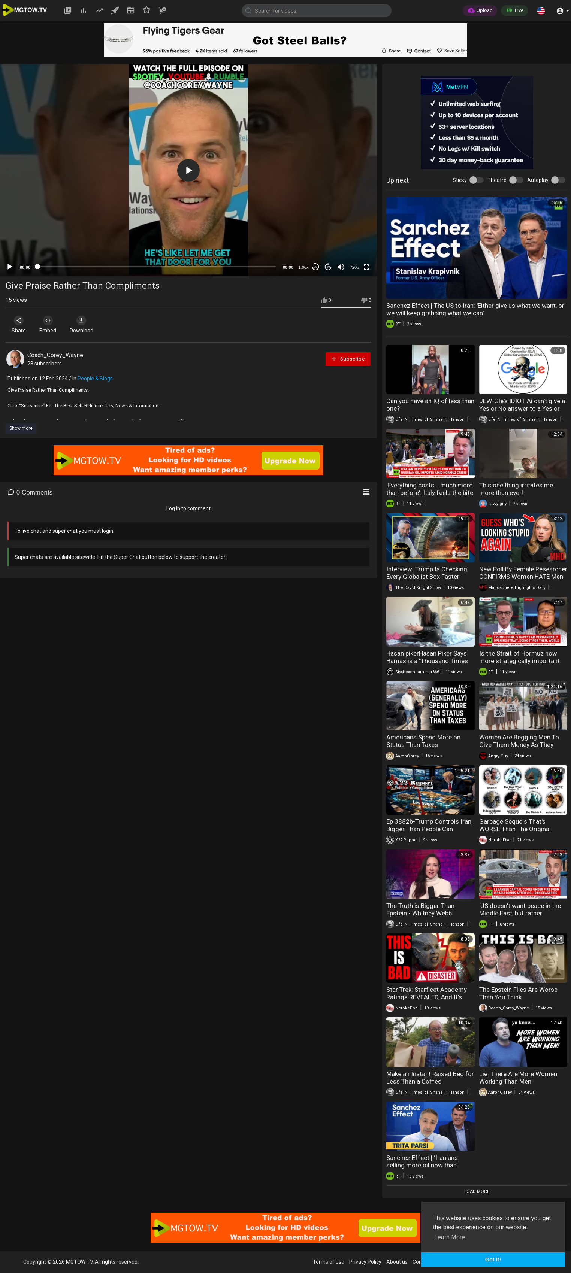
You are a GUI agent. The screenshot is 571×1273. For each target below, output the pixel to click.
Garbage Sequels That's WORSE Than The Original (515, 825)
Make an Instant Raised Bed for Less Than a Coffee (430, 1077)
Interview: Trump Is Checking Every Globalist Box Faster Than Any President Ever (426, 576)
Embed (49, 325)
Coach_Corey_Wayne (55, 355)
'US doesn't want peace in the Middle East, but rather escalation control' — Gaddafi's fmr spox (522, 917)
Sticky (460, 180)
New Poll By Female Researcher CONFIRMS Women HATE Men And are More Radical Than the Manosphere (523, 580)
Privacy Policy (365, 1262)
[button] (541, 10)
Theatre (497, 180)
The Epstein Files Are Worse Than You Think (518, 993)
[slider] (156, 266)
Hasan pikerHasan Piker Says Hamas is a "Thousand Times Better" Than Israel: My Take (427, 661)
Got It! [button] (493, 1260)
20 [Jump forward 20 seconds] (328, 266)
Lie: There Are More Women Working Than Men (518, 1077)
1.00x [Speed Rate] (304, 267)
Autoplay (538, 180)
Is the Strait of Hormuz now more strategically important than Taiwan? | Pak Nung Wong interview (522, 665)
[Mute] (341, 267)
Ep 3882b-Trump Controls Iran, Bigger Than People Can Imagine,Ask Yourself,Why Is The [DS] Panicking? (429, 833)
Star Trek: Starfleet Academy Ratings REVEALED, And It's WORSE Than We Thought (426, 997)
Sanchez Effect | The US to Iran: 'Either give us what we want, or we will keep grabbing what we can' (475, 309)
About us (397, 1262)
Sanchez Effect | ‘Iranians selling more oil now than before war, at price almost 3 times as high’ (426, 1169)
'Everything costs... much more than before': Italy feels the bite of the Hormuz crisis (429, 492)
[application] (188, 170)
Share (19, 325)
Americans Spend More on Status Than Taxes (423, 740)
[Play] (9, 267)
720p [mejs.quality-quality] (354, 267)
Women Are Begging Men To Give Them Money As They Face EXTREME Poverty (519, 744)
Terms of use (328, 1262)
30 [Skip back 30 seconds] (315, 266)
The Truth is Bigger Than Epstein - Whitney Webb (420, 909)
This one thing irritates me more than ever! (516, 488)
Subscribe (348, 359)
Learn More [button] (449, 1237)
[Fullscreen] (366, 267)
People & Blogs (95, 379)
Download (84, 325)
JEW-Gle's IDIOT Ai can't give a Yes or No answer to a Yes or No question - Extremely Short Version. (522, 412)
